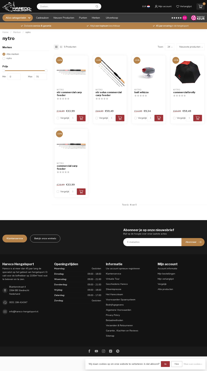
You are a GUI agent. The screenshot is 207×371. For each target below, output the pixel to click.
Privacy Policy (113, 315)
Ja (165, 364)
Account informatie (167, 268)
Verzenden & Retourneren (119, 325)
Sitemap (110, 335)
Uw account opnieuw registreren (123, 268)
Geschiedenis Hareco (117, 284)
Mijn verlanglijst (166, 278)
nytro (28, 32)
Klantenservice (15, 238)
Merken (96, 17)
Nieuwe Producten (63, 17)
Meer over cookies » (193, 364)
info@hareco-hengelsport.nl (23, 311)
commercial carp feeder (67, 167)
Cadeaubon (42, 17)
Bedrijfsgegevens (115, 304)
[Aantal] (73, 118)
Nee (177, 364)
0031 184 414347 (18, 302)
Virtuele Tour (113, 278)
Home (5, 32)
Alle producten (165, 289)
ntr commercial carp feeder (69, 94)
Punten (83, 17)
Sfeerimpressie (113, 289)
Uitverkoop (112, 17)
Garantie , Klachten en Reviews (122, 330)
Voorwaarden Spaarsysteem (120, 299)
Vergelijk (64, 118)
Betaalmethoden (114, 320)
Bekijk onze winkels (45, 238)
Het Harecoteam (114, 294)
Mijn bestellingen (166, 273)
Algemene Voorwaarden (118, 309)
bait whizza (141, 92)
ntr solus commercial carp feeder (109, 94)
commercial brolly (184, 92)
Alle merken (12, 54)
